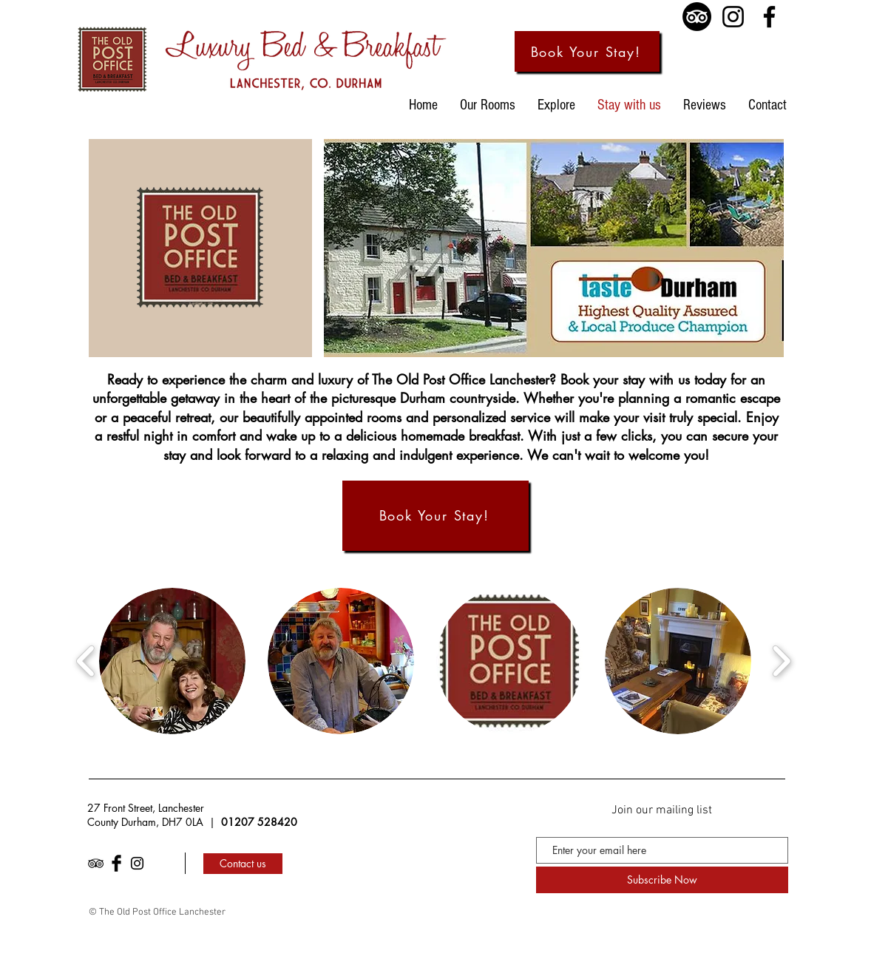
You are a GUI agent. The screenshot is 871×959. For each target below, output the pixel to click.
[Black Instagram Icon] (137, 863)
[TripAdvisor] (696, 16)
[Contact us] (242, 863)
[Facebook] (769, 16)
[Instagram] (733, 16)
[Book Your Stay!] (587, 51)
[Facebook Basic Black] (116, 863)
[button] (172, 661)
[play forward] (781, 661)
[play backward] (86, 661)
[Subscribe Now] (662, 880)
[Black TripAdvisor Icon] (95, 863)
